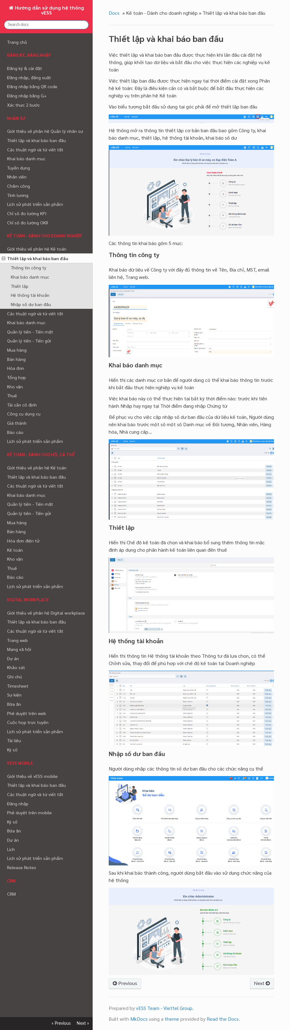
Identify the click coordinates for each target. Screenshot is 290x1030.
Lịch (11, 849)
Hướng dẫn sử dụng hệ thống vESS (49, 10)
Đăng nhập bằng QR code (32, 86)
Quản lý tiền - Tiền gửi (29, 340)
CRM (11, 894)
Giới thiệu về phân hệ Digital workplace (46, 612)
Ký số (12, 749)
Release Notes (21, 867)
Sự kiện (14, 694)
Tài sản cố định (22, 404)
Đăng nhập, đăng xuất (29, 77)
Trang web (17, 640)
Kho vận (15, 386)
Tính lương (17, 195)
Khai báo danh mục (26, 158)
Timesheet (17, 686)
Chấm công (18, 186)
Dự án (13, 658)
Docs (114, 13)
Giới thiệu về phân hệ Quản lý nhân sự (45, 131)
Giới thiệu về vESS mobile (32, 776)
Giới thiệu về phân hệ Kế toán (36, 248)
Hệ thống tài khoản (30, 295)
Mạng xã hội (19, 649)
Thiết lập (19, 286)
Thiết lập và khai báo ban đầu (36, 140)
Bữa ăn (14, 704)
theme (172, 1019)
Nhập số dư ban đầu (31, 304)
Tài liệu (14, 740)
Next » (83, 1023)
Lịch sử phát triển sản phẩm (35, 204)
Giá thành (17, 423)
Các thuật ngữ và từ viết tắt (35, 149)
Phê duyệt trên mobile (29, 812)
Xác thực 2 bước (23, 105)
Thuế (12, 395)
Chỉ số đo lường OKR (27, 222)
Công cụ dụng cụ (23, 413)
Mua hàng (17, 350)
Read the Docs (223, 1019)
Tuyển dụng (18, 167)
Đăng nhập (17, 803)
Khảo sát (16, 667)
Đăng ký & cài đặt (24, 68)
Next (262, 983)
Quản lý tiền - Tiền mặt (30, 331)
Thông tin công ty (28, 267)
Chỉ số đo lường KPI (26, 213)
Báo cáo (15, 432)
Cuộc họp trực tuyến (27, 722)
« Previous (61, 1023)
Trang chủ (17, 42)
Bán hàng (16, 359)
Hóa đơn (15, 368)
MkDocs (139, 1019)
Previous (125, 983)
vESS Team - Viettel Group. (165, 1008)
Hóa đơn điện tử (23, 540)
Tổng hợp (16, 377)
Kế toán (15, 550)
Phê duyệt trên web (26, 713)
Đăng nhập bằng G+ (27, 95)
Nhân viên (17, 176)
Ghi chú (14, 676)
